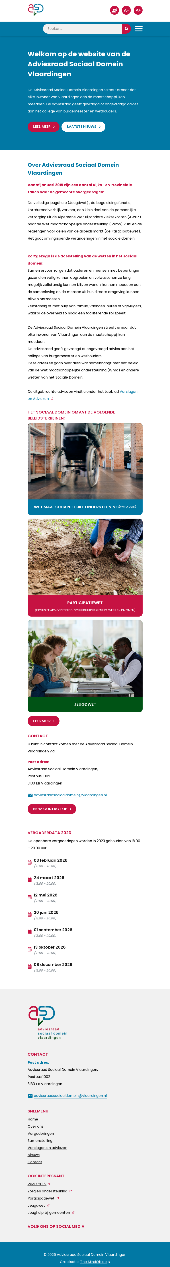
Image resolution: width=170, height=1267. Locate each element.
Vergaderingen (41, 1133)
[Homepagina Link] (36, 9)
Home (33, 1119)
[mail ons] (67, 794)
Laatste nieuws (81, 126)
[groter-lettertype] (138, 10)
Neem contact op (50, 808)
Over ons (35, 1126)
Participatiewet (41, 1198)
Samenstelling (40, 1140)
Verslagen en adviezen (47, 1147)
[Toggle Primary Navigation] (139, 28)
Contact (35, 1161)
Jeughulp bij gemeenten (49, 1212)
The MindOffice (93, 1261)
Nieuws (34, 1154)
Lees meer (42, 126)
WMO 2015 (37, 1183)
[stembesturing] (114, 10)
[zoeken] (82, 29)
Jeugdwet (37, 1205)
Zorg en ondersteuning (48, 1191)
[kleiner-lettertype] (126, 10)
